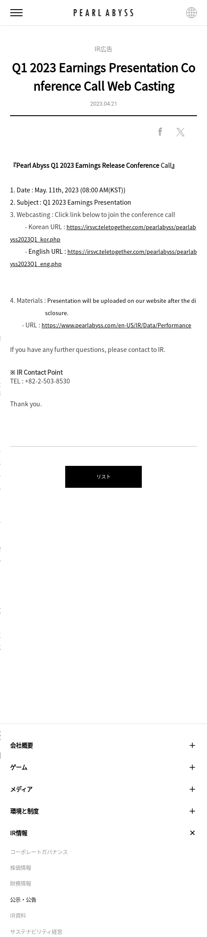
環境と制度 (103, 821)
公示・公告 (25, 916)
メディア (103, 796)
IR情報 (103, 845)
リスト (103, 490)
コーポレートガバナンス (43, 866)
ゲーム (103, 771)
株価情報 (22, 883)
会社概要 (103, 747)
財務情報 (22, 900)
